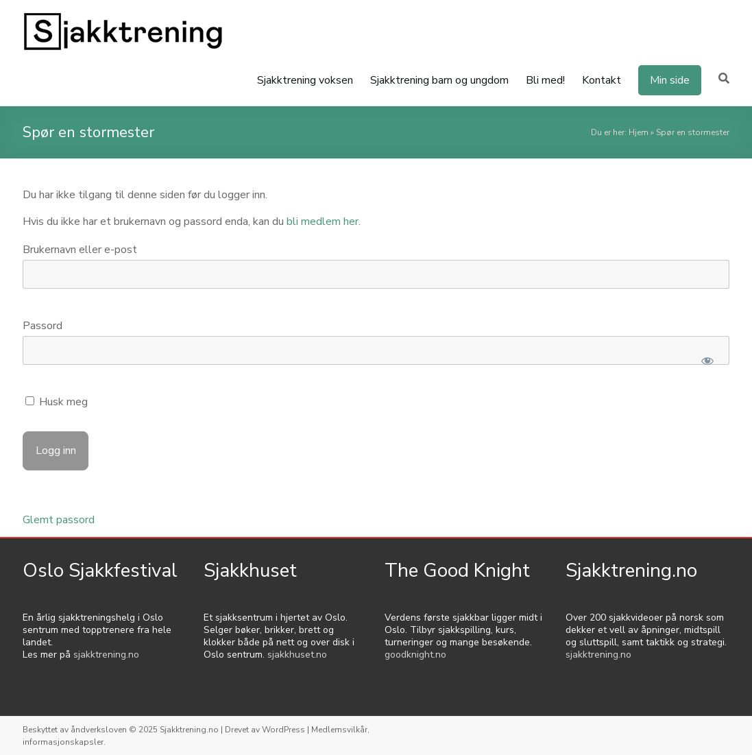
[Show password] (707, 360)
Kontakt (601, 80)
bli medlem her (323, 221)
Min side (670, 80)
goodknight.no (415, 654)
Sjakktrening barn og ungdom (439, 80)
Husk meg (56, 401)
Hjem (638, 132)
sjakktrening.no (106, 654)
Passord (42, 325)
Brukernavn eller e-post (80, 249)
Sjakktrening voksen (305, 80)
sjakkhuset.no (297, 654)
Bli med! (545, 80)
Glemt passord (59, 519)
